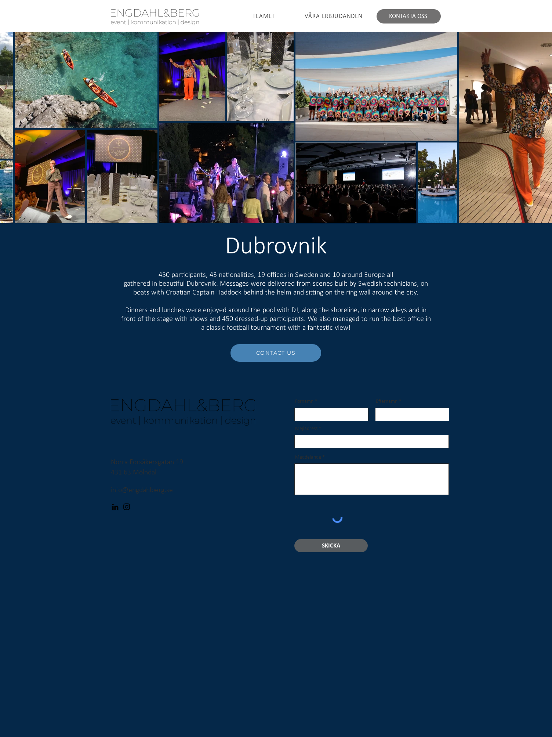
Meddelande (308, 457)
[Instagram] (126, 506)
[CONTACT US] (275, 353)
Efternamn (386, 401)
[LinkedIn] (115, 506)
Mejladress (306, 428)
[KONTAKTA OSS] (409, 16)
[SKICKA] (331, 545)
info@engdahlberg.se (142, 490)
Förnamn (304, 401)
